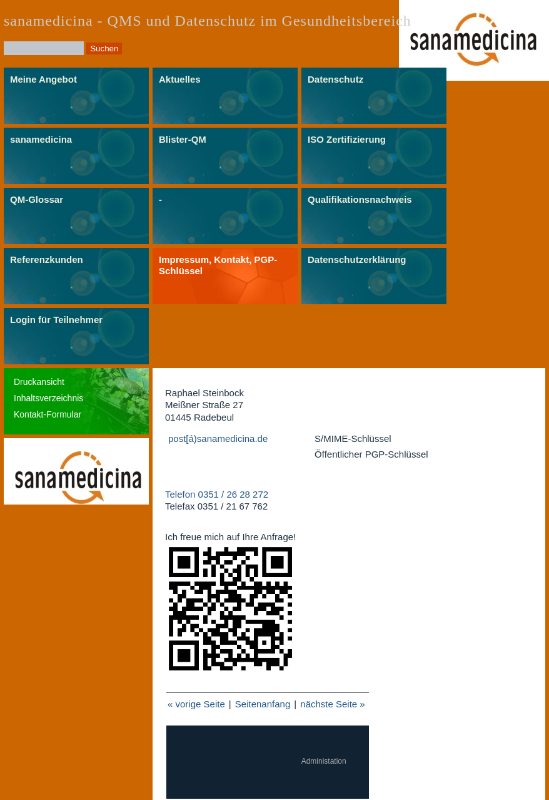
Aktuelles (180, 79)
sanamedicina (41, 139)
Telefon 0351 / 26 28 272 (216, 494)
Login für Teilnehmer (56, 319)
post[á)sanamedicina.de (218, 438)
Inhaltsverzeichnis (48, 398)
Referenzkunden (46, 259)
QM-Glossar (36, 199)
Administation (323, 761)
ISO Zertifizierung (347, 139)
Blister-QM (182, 139)
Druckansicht (39, 382)
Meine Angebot (43, 79)
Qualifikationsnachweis (360, 199)
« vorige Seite (196, 704)
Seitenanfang (262, 704)
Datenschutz (335, 79)
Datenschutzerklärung (357, 259)
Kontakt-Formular (47, 414)
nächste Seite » (332, 704)
